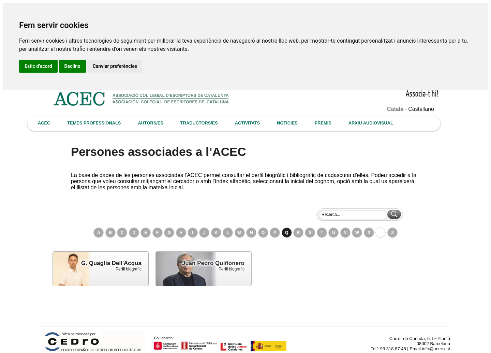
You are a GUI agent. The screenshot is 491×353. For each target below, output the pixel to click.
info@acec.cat (436, 348)
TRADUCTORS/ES (199, 123)
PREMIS (323, 123)
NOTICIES (287, 123)
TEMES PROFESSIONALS (94, 123)
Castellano (421, 109)
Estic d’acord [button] (38, 66)
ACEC (44, 123)
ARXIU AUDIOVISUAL (370, 123)
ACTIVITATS (247, 123)
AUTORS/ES (150, 123)
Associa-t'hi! (422, 94)
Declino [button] (72, 66)
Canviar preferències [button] (115, 66)
